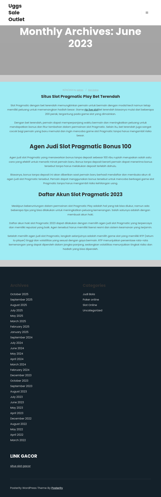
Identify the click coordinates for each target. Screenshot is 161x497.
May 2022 (16, 429)
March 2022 (18, 440)
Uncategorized (92, 310)
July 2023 (16, 397)
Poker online (91, 300)
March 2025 (18, 321)
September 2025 (21, 300)
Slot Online (93, 90)
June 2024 (17, 348)
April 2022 (16, 435)
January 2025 (19, 332)
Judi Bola (89, 294)
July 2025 (16, 310)
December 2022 (21, 418)
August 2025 (18, 305)
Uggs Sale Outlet (16, 12)
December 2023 (21, 375)
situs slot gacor (20, 466)
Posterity (57, 488)
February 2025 (20, 327)
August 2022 (18, 424)
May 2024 (16, 354)
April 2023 (16, 413)
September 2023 (21, 386)
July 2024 (16, 343)
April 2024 (16, 359)
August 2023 (18, 391)
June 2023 (17, 402)
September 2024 (21, 337)
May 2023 (16, 408)
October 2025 (19, 294)
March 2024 (18, 364)
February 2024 (20, 370)
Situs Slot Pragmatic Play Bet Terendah (80, 96)
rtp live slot (91, 109)
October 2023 (19, 381)
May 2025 (16, 316)
